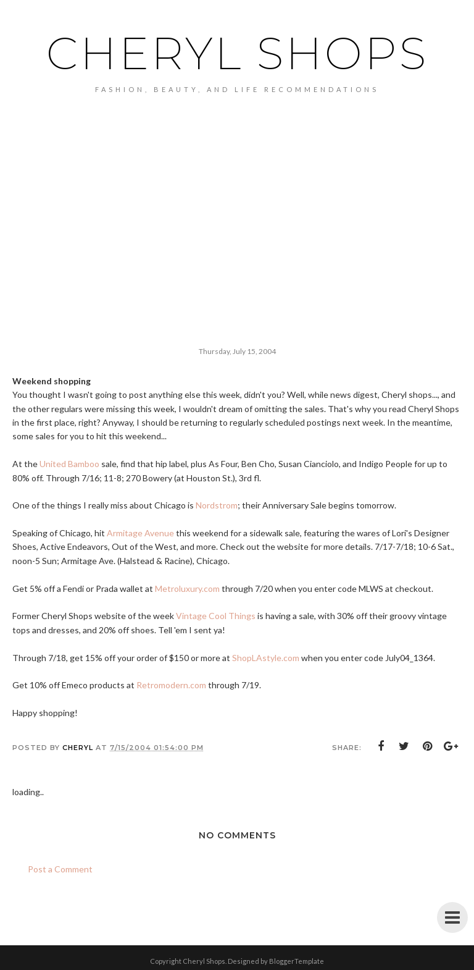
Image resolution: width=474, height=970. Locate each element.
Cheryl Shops (237, 53)
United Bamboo (69, 463)
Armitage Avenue (140, 533)
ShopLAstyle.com (265, 657)
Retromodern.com (171, 685)
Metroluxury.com (187, 588)
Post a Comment (60, 869)
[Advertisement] (237, 235)
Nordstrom (217, 505)
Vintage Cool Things (216, 615)
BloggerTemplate (296, 961)
